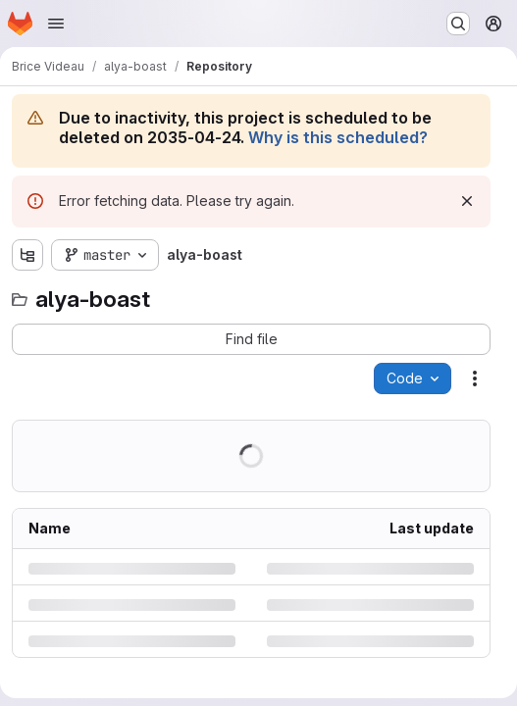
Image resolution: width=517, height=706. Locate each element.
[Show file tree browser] (27, 255)
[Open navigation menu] (56, 23)
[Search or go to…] (458, 23)
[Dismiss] (467, 201)
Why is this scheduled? (338, 137)
